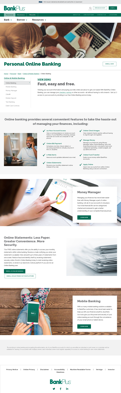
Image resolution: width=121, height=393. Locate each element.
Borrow (22, 19)
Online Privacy (29, 369)
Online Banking (11, 83)
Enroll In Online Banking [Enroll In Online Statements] (14, 271)
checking (62, 92)
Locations (113, 15)
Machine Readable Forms (80, 369)
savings (69, 92)
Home (6, 74)
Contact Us (101, 15)
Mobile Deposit (11, 98)
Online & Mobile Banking (31, 74)
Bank (8, 19)
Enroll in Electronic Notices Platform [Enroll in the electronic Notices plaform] (21, 275)
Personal (9, 15)
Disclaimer (44, 369)
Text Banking (10, 102)
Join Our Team (88, 15)
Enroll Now (108, 63)
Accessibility (59, 369)
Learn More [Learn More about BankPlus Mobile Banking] (84, 326)
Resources (39, 19)
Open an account (100, 8)
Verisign (99, 369)
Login (113, 7)
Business (21, 15)
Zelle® (8, 94)
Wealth (32, 15)
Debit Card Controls (12, 106)
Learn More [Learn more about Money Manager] (84, 218)
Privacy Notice (12, 369)
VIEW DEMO (44, 79)
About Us (76, 15)
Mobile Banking (11, 87)
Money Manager (11, 90)
